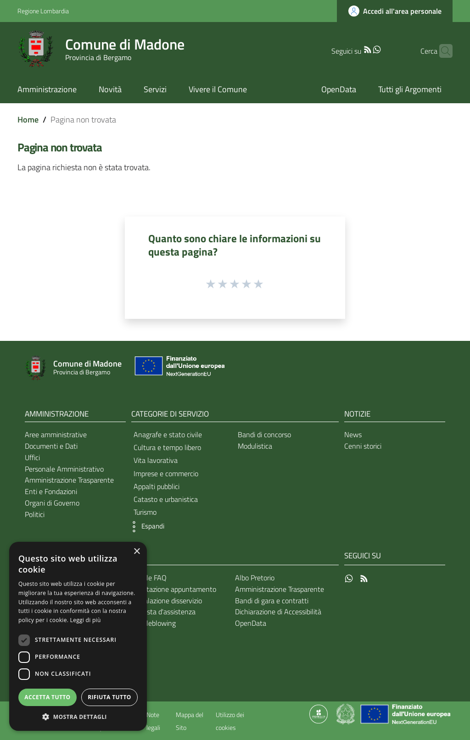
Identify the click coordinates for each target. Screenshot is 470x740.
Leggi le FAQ (148, 577)
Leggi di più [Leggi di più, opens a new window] (85, 620)
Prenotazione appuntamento (172, 589)
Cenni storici (362, 445)
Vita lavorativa (156, 460)
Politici (35, 514)
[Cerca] (442, 51)
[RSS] (353, 48)
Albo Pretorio (254, 577)
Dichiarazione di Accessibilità (278, 611)
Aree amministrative (56, 434)
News (353, 434)
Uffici (32, 457)
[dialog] (78, 636)
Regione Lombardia (43, 11)
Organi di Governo (52, 502)
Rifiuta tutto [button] (109, 697)
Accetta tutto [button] (47, 697)
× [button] (136, 551)
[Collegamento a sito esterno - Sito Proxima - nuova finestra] (318, 713)
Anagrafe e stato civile (168, 434)
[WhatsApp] (362, 48)
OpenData (250, 623)
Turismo (145, 511)
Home (28, 119)
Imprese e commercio (166, 473)
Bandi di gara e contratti (271, 600)
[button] (145, 526)
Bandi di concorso (264, 434)
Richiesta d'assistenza (162, 611)
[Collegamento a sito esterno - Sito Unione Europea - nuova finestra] (178, 368)
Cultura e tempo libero (167, 447)
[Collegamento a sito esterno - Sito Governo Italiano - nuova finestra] (346, 713)
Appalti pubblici (156, 486)
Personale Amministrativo (64, 468)
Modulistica (255, 445)
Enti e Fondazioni (51, 491)
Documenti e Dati (51, 445)
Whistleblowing (152, 623)
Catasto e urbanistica (166, 499)
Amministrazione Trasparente (69, 479)
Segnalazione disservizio (165, 600)
